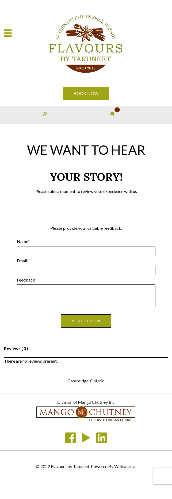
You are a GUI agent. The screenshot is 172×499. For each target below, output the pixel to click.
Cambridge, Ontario (86, 380)
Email (22, 260)
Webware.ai (125, 466)
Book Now (86, 93)
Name (22, 241)
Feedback (26, 279)
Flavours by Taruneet (70, 466)
